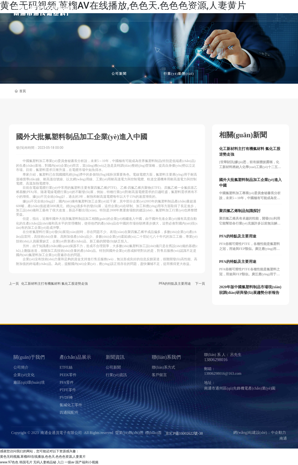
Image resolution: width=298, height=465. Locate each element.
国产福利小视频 (86, 462)
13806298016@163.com (222, 373)
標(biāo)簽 (153, 433)
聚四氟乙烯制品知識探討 (240, 211)
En (269, 10)
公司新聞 (119, 73)
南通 (283, 438)
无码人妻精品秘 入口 (48, 462)
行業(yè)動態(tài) (179, 73)
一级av (69, 462)
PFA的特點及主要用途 (175, 283)
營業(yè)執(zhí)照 (129, 433)
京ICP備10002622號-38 (184, 433)
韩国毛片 (25, 462)
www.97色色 (9, 462)
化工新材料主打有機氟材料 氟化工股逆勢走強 (54, 283)
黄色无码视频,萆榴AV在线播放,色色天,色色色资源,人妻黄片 (43, 456)
